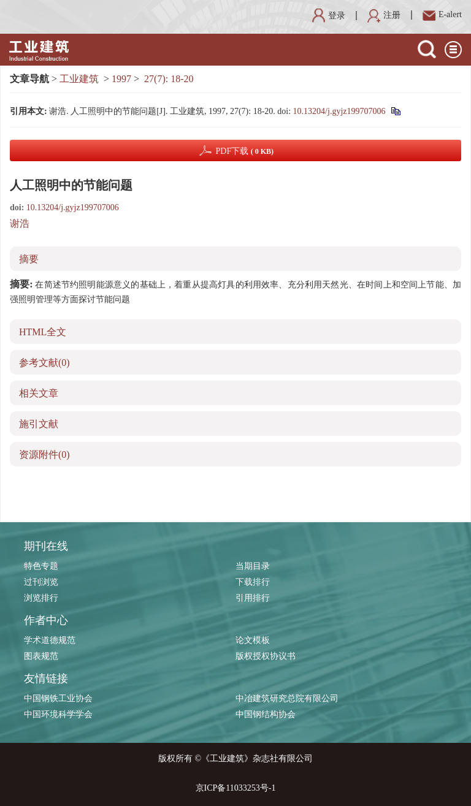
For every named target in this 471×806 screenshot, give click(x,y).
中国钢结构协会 (266, 714)
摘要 (29, 259)
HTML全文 (42, 332)
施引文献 (38, 424)
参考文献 (44, 362)
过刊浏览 (41, 582)
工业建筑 (79, 79)
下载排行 (253, 582)
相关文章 (38, 393)
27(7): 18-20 (168, 79)
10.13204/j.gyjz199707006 (339, 111)
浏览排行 (41, 598)
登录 (328, 15)
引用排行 (253, 598)
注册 (383, 15)
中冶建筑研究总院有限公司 (287, 698)
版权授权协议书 (266, 656)
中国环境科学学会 (58, 714)
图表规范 (41, 656)
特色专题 (41, 566)
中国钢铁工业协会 (58, 698)
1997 (121, 79)
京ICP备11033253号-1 (236, 788)
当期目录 (253, 566)
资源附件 (44, 454)
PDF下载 (244, 151)
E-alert (442, 14)
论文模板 (253, 640)
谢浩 (19, 223)
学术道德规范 (49, 640)
